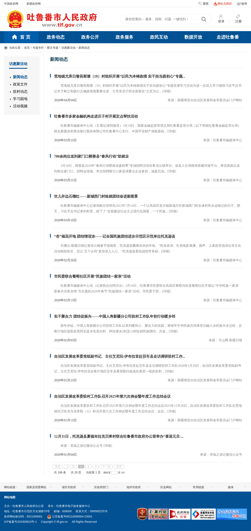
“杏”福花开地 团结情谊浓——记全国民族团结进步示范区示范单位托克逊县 (114, 236)
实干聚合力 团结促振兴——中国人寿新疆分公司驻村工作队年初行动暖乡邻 (114, 316)
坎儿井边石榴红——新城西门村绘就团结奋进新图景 (96, 196)
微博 (242, 4)
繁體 (203, 4)
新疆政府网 (34, 3)
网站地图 (9, 497)
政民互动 (159, 37)
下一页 (106, 466)
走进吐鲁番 (228, 37)
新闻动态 (20, 77)
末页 (119, 466)
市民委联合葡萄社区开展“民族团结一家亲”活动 (92, 276)
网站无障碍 (223, 4)
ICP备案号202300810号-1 (20, 521)
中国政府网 (11, 3)
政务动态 (56, 37)
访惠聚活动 (68, 47)
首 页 (21, 37)
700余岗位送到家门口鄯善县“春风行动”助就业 (91, 156)
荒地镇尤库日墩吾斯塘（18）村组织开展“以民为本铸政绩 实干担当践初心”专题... (119, 76)
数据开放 (193, 37)
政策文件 (20, 84)
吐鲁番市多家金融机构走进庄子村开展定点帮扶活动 (96, 116)
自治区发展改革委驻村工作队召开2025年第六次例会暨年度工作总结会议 (112, 396)
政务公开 (90, 37)
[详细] (166, 91)
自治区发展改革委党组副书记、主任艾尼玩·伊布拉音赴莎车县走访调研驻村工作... (119, 356)
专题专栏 (38, 47)
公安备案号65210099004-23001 (69, 516)
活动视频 (20, 106)
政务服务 (124, 37)
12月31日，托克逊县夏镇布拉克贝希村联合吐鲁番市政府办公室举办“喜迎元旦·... (118, 436)
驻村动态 (20, 92)
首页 (27, 47)
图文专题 (52, 47)
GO (123, 472)
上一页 (70, 466)
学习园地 (20, 99)
